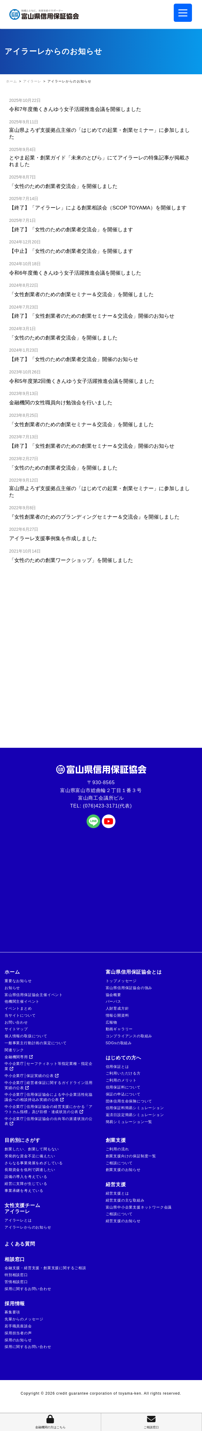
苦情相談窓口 (16, 1282)
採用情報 (15, 1303)
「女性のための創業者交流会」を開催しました (66, 186)
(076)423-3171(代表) (107, 805)
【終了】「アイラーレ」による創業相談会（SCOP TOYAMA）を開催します (98, 208)
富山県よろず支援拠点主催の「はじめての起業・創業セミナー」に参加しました (99, 133)
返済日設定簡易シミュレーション (135, 1115)
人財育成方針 (117, 1008)
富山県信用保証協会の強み (129, 988)
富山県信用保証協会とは (134, 972)
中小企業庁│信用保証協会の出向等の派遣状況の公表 (49, 1121)
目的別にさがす (22, 1140)
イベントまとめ (18, 1008)
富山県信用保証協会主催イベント (34, 995)
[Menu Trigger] (183, 13)
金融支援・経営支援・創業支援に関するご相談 (45, 1268)
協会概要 (113, 995)
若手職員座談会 (18, 1326)
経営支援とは (117, 1193)
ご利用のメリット (121, 1080)
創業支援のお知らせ (123, 1170)
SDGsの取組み (119, 1043)
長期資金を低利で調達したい (30, 1170)
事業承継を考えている (24, 1191)
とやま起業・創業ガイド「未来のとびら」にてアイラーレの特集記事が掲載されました (99, 161)
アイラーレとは (18, 1220)
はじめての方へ (124, 1057)
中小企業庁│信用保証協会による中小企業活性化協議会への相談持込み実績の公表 (49, 1097)
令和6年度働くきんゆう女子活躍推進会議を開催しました (75, 273)
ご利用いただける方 (123, 1073)
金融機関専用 (19, 1057)
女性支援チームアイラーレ (22, 1208)
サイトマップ (16, 1029)
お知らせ (12, 988)
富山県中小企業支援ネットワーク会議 (139, 1207)
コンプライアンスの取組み (129, 1036)
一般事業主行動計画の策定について (36, 1043)
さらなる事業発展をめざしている (34, 1163)
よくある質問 (20, 1243)
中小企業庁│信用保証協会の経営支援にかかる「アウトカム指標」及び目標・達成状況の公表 (49, 1109)
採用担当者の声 (18, 1333)
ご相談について (119, 1163)
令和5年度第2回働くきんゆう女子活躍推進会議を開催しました (81, 381)
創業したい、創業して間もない (32, 1149)
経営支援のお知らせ (123, 1221)
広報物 (111, 1022)
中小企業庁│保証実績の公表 (32, 1076)
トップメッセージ (121, 981)
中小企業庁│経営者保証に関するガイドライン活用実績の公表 (49, 1085)
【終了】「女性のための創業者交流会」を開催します (71, 229)
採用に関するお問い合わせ (28, 1289)
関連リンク (14, 1050)
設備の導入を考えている (26, 1177)
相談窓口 (15, 1259)
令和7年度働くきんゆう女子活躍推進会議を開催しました (75, 109)
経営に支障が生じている (26, 1184)
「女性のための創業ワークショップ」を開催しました (71, 560)
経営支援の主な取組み (125, 1200)
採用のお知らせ (18, 1340)
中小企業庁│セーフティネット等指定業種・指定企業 (49, 1066)
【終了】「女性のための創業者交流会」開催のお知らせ (73, 359)
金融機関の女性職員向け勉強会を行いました (60, 403)
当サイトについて (20, 1015)
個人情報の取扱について (26, 1036)
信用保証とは (117, 1067)
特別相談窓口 (16, 1275)
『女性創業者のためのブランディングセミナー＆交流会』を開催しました (94, 517)
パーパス (113, 1001)
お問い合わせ (16, 1022)
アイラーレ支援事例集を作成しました (53, 538)
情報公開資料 (117, 1015)
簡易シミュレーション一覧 (129, 1122)
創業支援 (116, 1140)
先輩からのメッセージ (24, 1319)
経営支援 (116, 1184)
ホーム (12, 972)
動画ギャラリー (119, 1029)
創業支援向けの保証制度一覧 (131, 1156)
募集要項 (12, 1312)
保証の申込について (123, 1094)
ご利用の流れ (117, 1149)
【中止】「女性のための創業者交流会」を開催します (71, 251)
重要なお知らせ (18, 981)
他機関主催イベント (22, 1001)
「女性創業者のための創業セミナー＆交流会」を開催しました (84, 294)
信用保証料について (123, 1087)
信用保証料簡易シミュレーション (135, 1108)
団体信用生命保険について (129, 1101)
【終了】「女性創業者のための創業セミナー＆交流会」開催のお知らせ (91, 316)
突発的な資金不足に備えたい (30, 1156)
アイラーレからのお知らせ (28, 1227)
